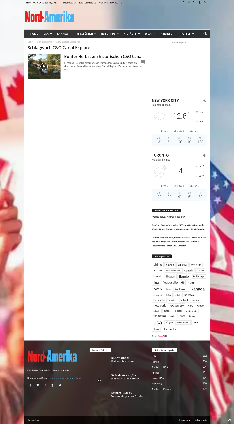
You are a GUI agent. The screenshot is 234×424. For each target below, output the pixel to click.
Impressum (184, 420)
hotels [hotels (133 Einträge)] (158, 289)
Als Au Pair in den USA (174, 217)
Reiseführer (86, 34)
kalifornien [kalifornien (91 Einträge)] (181, 289)
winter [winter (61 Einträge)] (196, 322)
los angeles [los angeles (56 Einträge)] (159, 300)
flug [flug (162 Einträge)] (156, 282)
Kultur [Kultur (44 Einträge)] (168, 295)
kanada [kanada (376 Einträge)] (198, 289)
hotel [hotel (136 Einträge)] (191, 282)
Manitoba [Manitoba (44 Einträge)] (173, 300)
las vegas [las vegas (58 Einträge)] (189, 295)
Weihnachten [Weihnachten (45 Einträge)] (183, 322)
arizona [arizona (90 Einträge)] (158, 270)
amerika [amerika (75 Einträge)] (182, 264)
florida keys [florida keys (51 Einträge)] (198, 276)
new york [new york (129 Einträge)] (160, 305)
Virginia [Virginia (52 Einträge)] (169, 322)
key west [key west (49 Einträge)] (158, 295)
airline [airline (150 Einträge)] (158, 265)
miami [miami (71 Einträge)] (184, 300)
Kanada (64, 34)
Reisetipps (110, 34)
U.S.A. (150, 34)
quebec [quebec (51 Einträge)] (178, 311)
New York (157, 383)
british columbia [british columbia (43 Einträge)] (173, 270)
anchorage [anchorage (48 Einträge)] (196, 265)
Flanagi (155, 217)
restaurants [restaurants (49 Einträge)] (191, 311)
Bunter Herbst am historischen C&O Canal (103, 56)
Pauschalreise (87, 2)
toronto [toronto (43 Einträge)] (192, 316)
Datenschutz (201, 420)
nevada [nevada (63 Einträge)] (196, 300)
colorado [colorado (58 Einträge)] (158, 276)
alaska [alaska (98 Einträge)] (170, 264)
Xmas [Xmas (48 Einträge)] (156, 329)
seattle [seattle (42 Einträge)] (173, 316)
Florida (155, 361)
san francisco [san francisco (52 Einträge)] (160, 316)
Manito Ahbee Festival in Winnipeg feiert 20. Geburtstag (178, 229)
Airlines (168, 34)
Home (34, 33)
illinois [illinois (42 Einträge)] (168, 289)
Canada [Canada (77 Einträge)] (188, 270)
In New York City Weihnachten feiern (122, 359)
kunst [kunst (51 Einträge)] (177, 295)
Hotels (187, 34)
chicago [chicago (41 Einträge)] (200, 270)
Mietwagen (69, 2)
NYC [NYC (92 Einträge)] (190, 305)
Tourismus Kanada (161, 389)
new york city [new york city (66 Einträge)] (177, 305)
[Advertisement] (179, 68)
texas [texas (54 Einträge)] (182, 316)
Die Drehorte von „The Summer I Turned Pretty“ (125, 377)
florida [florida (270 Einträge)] (184, 276)
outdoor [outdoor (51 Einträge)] (167, 311)
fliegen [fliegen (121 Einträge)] (170, 276)
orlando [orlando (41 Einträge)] (157, 311)
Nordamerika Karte (110, 2)
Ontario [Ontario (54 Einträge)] (201, 306)
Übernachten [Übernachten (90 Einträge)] (170, 329)
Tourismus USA (160, 367)
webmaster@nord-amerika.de (66, 378)
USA (48, 34)
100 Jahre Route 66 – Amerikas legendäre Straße (127, 394)
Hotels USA (158, 378)
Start (30, 41)
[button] (205, 34)
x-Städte (132, 34)
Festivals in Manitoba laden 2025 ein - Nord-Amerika (177, 225)
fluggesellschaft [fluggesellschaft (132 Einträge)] (173, 282)
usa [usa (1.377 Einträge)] (158, 323)
